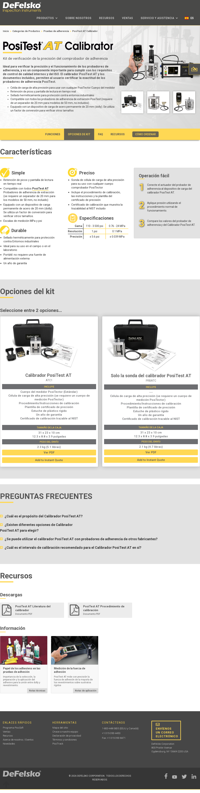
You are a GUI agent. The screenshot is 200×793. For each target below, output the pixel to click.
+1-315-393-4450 (111, 733)
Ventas (127, 18)
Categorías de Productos (26, 31)
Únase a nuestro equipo (65, 731)
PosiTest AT (40, 188)
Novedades (9, 743)
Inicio (6, 31)
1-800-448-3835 (110, 728)
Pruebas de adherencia (56, 31)
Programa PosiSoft (13, 727)
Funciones (52, 134)
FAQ (100, 134)
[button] (47, 18)
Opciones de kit (79, 134)
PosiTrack (57, 743)
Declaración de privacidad (66, 735)
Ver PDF (49, 452)
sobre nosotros (78, 18)
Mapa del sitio (60, 727)
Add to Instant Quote (49, 460)
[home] (22, 7)
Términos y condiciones (64, 739)
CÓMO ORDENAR (145, 134)
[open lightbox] (132, 103)
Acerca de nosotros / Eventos (18, 739)
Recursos (106, 18)
